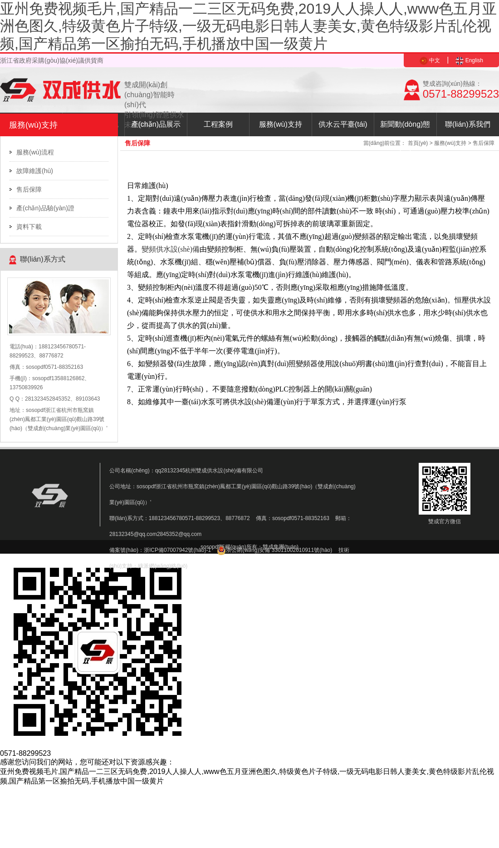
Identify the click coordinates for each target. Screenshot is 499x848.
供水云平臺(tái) (342, 124)
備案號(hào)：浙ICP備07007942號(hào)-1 (160, 550)
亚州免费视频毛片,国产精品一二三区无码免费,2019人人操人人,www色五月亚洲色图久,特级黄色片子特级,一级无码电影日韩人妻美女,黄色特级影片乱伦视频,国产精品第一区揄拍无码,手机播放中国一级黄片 (248, 26)
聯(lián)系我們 (467, 124)
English (469, 60)
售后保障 (29, 189)
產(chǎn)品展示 (156, 124)
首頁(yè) (418, 143)
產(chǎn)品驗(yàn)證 (45, 208)
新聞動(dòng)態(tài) (405, 128)
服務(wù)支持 (280, 124)
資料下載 (29, 226)
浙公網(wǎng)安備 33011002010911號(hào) (274, 550)
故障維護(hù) (34, 170)
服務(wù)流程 (35, 152)
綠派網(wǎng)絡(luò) (162, 566)
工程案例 (218, 124)
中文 (430, 60)
